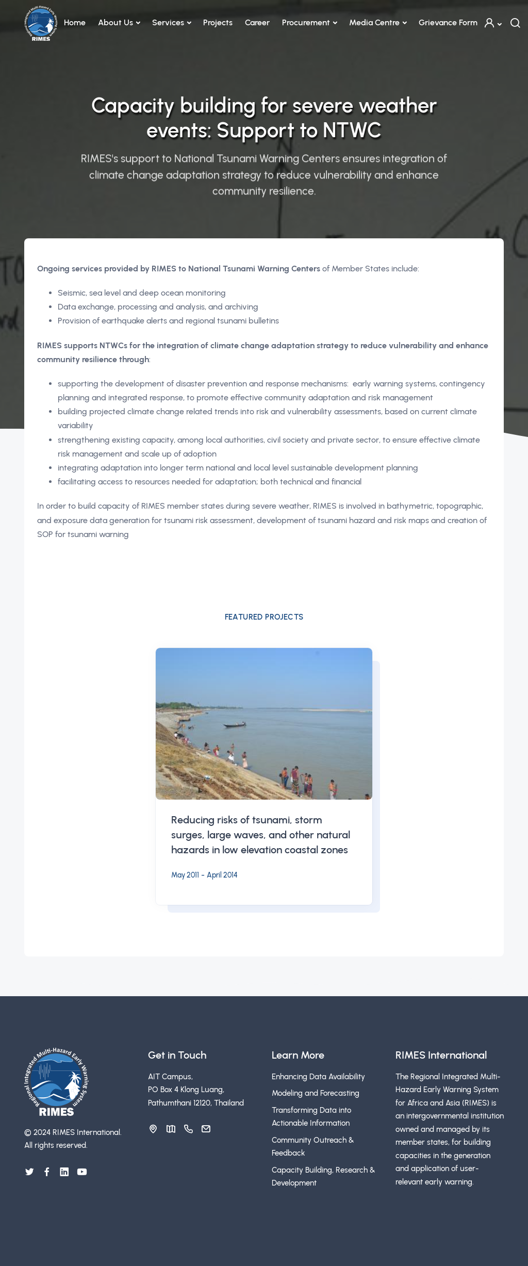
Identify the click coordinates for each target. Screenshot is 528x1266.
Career (257, 22)
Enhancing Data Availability (318, 1076)
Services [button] (168, 22)
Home (75, 22)
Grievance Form (448, 22)
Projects (218, 22)
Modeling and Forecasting (315, 1093)
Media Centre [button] (374, 22)
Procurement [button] (306, 22)
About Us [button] (115, 22)
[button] (492, 23)
